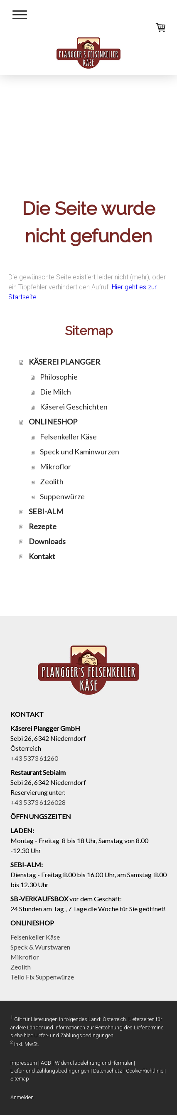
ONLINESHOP (53, 421)
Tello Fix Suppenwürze (42, 977)
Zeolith (52, 481)
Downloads (47, 541)
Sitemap (19, 1079)
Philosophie (59, 376)
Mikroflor (55, 466)
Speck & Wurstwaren (40, 947)
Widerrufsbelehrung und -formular (94, 1063)
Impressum (23, 1063)
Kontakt (42, 556)
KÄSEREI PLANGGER (64, 361)
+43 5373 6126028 (38, 802)
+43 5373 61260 (34, 758)
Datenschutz (107, 1071)
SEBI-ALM (46, 511)
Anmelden (22, 1097)
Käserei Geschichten (74, 406)
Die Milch (55, 391)
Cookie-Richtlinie (144, 1071)
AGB (46, 1063)
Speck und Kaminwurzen (79, 451)
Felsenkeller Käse (68, 436)
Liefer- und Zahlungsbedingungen (73, 1035)
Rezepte (43, 526)
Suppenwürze (62, 496)
